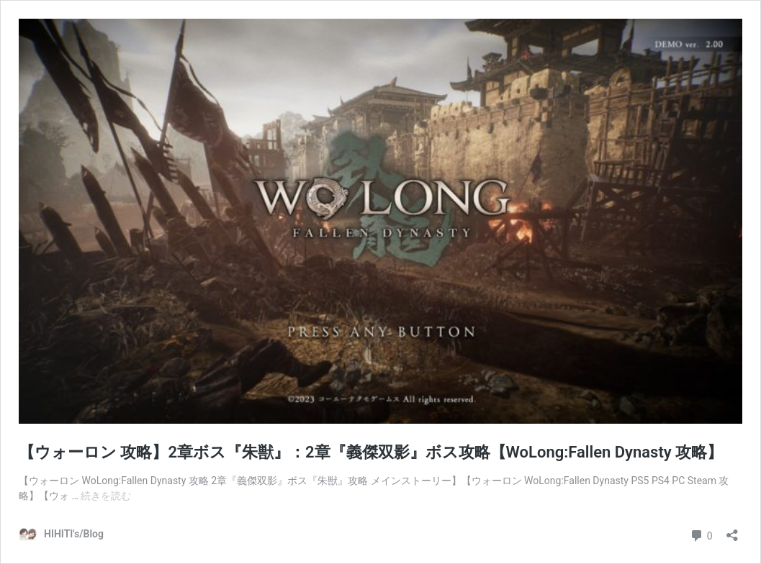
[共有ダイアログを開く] (732, 530)
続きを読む (106, 495)
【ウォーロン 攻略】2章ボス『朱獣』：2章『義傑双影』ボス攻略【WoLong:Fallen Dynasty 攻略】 (371, 452)
